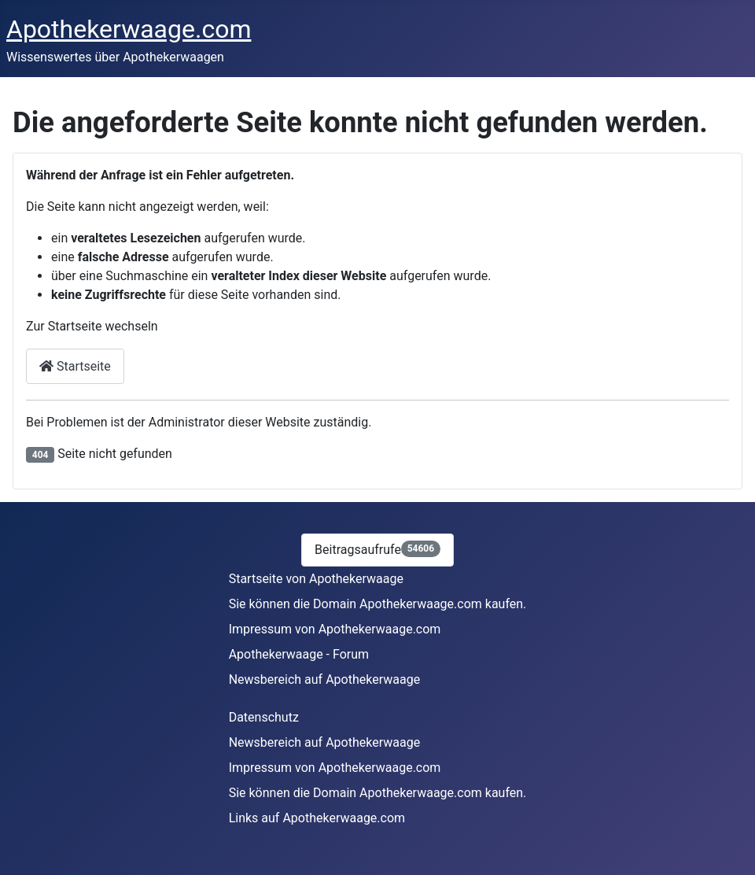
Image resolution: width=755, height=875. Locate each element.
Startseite (75, 366)
